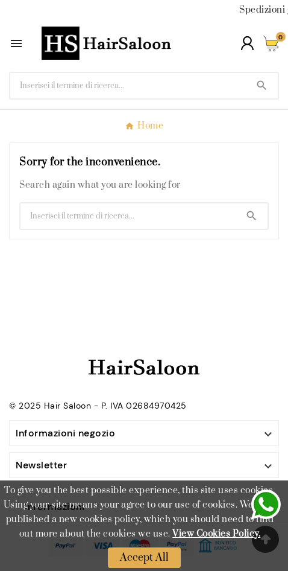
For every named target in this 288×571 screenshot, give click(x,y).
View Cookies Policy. (216, 534)
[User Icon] (247, 43)
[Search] (261, 85)
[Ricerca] (128, 85)
